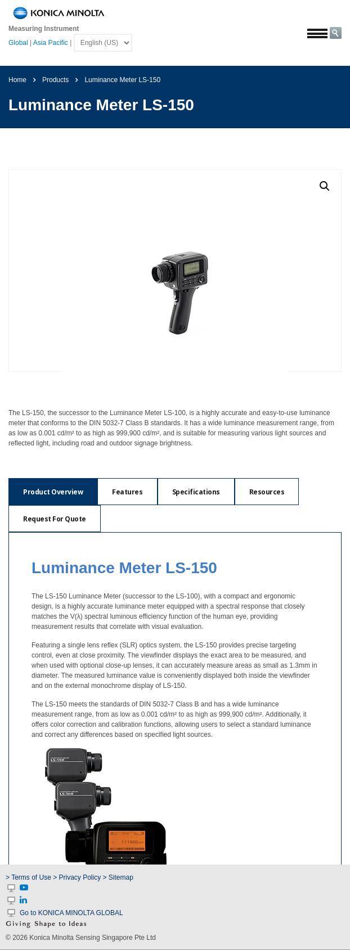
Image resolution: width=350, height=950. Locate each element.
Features (127, 492)
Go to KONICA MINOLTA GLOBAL (71, 913)
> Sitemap (118, 877)
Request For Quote (54, 519)
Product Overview (53, 492)
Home (17, 80)
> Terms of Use (29, 877)
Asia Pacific (50, 43)
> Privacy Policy (77, 877)
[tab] (52, 491)
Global (18, 43)
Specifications (196, 492)
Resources (267, 492)
